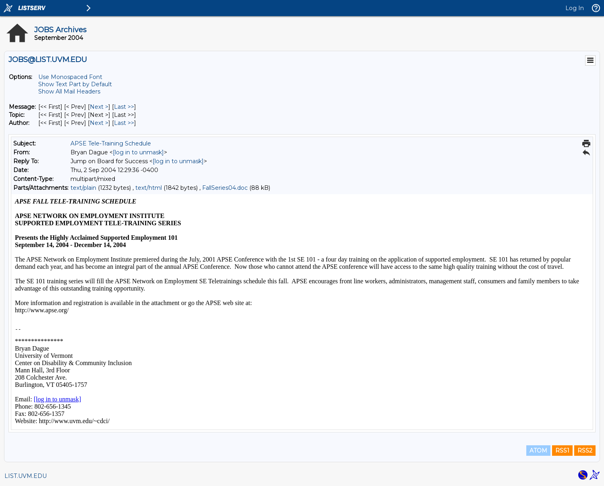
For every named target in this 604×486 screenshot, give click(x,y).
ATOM (538, 450)
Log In (574, 8)
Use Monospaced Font (70, 77)
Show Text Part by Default (75, 84)
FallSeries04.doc (225, 187)
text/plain (83, 187)
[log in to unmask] (138, 152)
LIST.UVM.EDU (25, 476)
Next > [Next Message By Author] (99, 123)
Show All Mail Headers (69, 91)
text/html (148, 187)
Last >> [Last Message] (124, 106)
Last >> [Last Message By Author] (124, 123)
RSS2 (584, 450)
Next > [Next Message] (99, 106)
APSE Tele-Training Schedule (110, 143)
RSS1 (562, 450)
